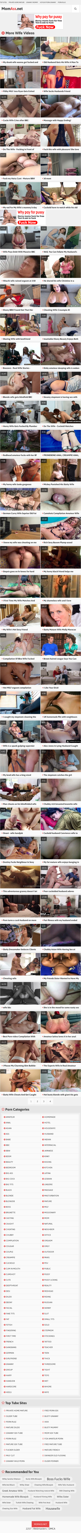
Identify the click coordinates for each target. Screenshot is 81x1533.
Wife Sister (6, 1503)
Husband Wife (61, 1503)
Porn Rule (62, 2)
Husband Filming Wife (43, 1497)
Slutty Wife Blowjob (34, 1479)
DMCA (52, 1528)
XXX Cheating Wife (66, 1491)
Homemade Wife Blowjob (15, 1496)
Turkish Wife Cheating (24, 1503)
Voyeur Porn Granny (48, 2)
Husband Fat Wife (31, 1508)
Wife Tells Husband (66, 1485)
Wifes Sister (63, 1496)
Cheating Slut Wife (9, 1509)
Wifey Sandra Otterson (11, 1479)
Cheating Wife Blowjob (43, 1485)
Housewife (53, 1508)
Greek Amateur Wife (12, 1490)
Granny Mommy (32, 2)
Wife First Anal (44, 1503)
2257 (28, 1528)
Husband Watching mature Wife (41, 1491)
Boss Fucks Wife (58, 1479)
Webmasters (40, 1528)
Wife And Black (8, 1485)
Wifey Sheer (24, 1485)
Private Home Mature (16, 2)
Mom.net (12, 8)
